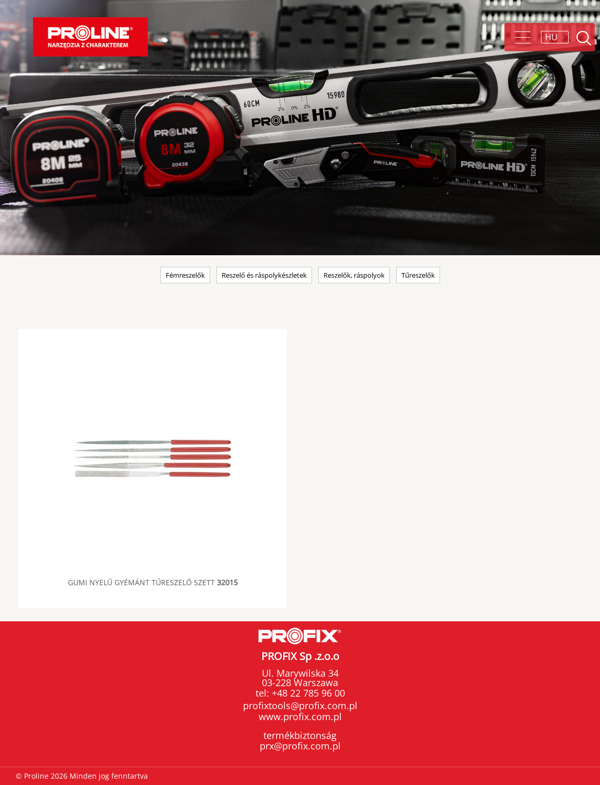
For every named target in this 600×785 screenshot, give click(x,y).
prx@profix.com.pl (300, 746)
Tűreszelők (418, 275)
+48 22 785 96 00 (307, 693)
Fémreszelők (185, 275)
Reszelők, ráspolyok (354, 275)
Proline (90, 36)
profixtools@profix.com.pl (300, 705)
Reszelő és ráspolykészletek (264, 275)
